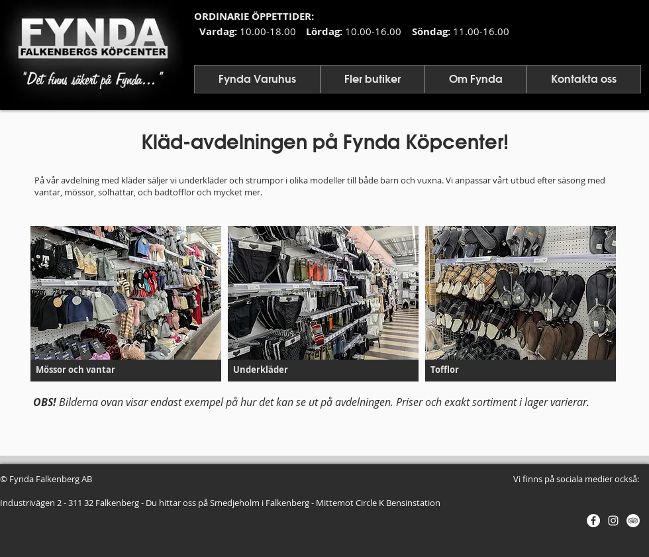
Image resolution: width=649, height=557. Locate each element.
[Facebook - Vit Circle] (593, 520)
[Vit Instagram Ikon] (613, 520)
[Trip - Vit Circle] (633, 520)
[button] (257, 79)
